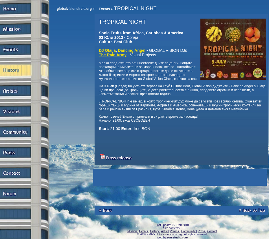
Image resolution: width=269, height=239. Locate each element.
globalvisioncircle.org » (76, 9)
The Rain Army (112, 55)
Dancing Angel (132, 50)
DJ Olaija (107, 50)
